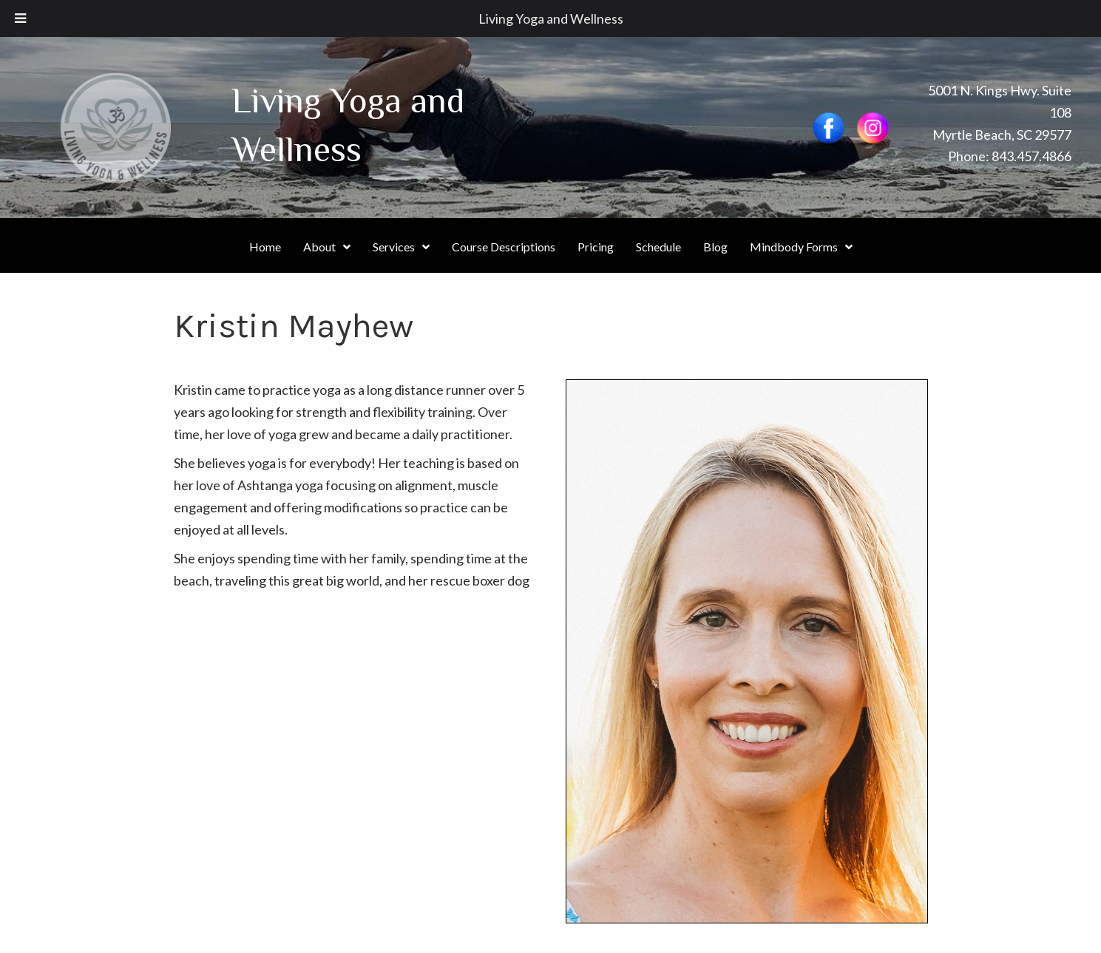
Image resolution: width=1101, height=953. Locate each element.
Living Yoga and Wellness (550, 18)
